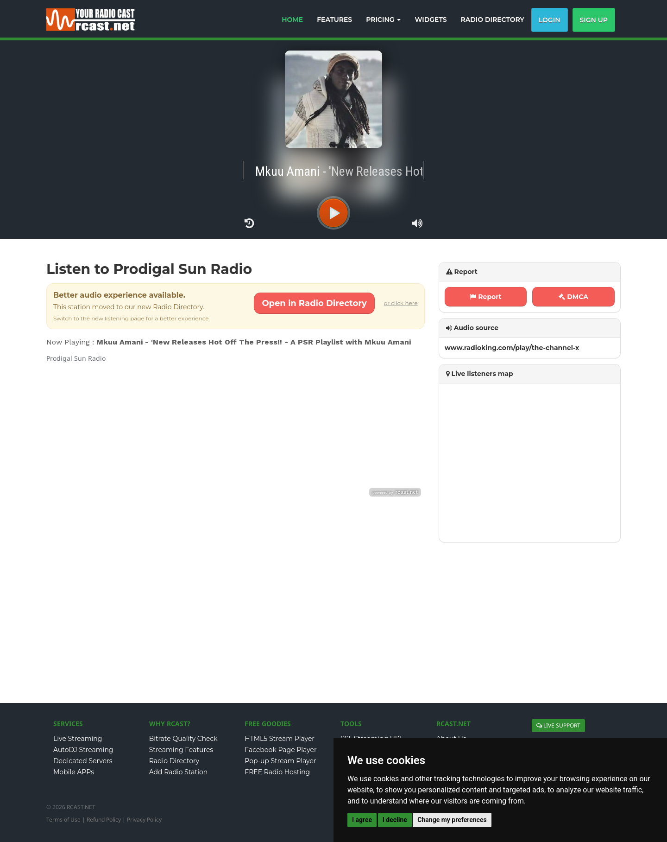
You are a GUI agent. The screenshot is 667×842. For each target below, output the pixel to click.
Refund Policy (104, 819)
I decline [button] (395, 819)
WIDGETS (431, 19)
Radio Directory (174, 761)
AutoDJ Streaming (83, 750)
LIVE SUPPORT (558, 725)
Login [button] (549, 20)
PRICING (383, 19)
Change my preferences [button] (451, 819)
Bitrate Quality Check (183, 738)
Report (485, 297)
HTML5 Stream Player (280, 738)
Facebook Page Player (280, 750)
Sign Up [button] (594, 20)
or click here (401, 303)
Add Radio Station (178, 772)
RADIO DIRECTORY (492, 19)
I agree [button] (362, 819)
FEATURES (334, 19)
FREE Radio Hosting (277, 772)
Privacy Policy (144, 819)
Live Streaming (77, 738)
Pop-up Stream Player (280, 761)
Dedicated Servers (83, 761)
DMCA (573, 297)
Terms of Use (63, 819)
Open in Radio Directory (314, 303)
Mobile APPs (73, 772)
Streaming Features (181, 750)
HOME (292, 19)
